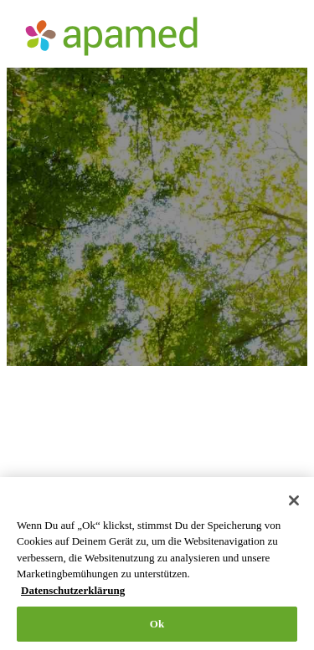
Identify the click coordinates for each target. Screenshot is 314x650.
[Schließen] (293, 500)
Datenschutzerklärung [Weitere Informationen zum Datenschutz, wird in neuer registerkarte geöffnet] (73, 590)
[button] (280, 36)
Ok (157, 623)
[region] (157, 563)
